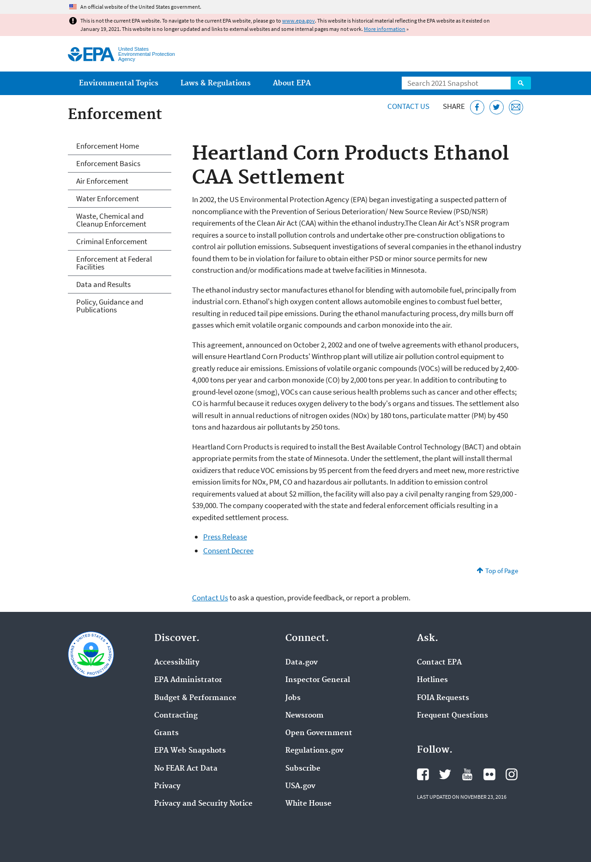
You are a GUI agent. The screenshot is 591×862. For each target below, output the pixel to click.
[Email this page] (516, 107)
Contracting (176, 716)
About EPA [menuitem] (292, 83)
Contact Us (408, 106)
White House (308, 804)
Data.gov (301, 662)
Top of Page (501, 570)
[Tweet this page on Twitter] (496, 107)
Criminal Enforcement (111, 241)
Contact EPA (439, 662)
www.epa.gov (298, 20)
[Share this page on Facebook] (477, 107)
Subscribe (302, 769)
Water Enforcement (107, 198)
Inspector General (317, 680)
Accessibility (176, 662)
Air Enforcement (102, 181)
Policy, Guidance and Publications (109, 306)
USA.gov (300, 786)
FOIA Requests (443, 698)
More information (384, 28)
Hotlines (432, 680)
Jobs (293, 698)
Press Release (225, 537)
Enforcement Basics (108, 163)
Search (521, 83)
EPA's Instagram (512, 774)
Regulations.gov (314, 751)
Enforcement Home (107, 146)
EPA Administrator (188, 680)
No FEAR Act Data (185, 769)
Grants (166, 733)
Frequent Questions (452, 716)
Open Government (318, 733)
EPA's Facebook (423, 774)
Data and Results (103, 284)
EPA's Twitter (445, 774)
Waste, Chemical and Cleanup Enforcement (111, 220)
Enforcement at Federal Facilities (114, 263)
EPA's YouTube (467, 774)
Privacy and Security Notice (203, 804)
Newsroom (304, 716)
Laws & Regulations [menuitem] (216, 83)
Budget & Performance (195, 698)
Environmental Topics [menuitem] (118, 83)
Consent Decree (228, 550)
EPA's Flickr (489, 774)
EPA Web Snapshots (190, 751)
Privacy (167, 786)
